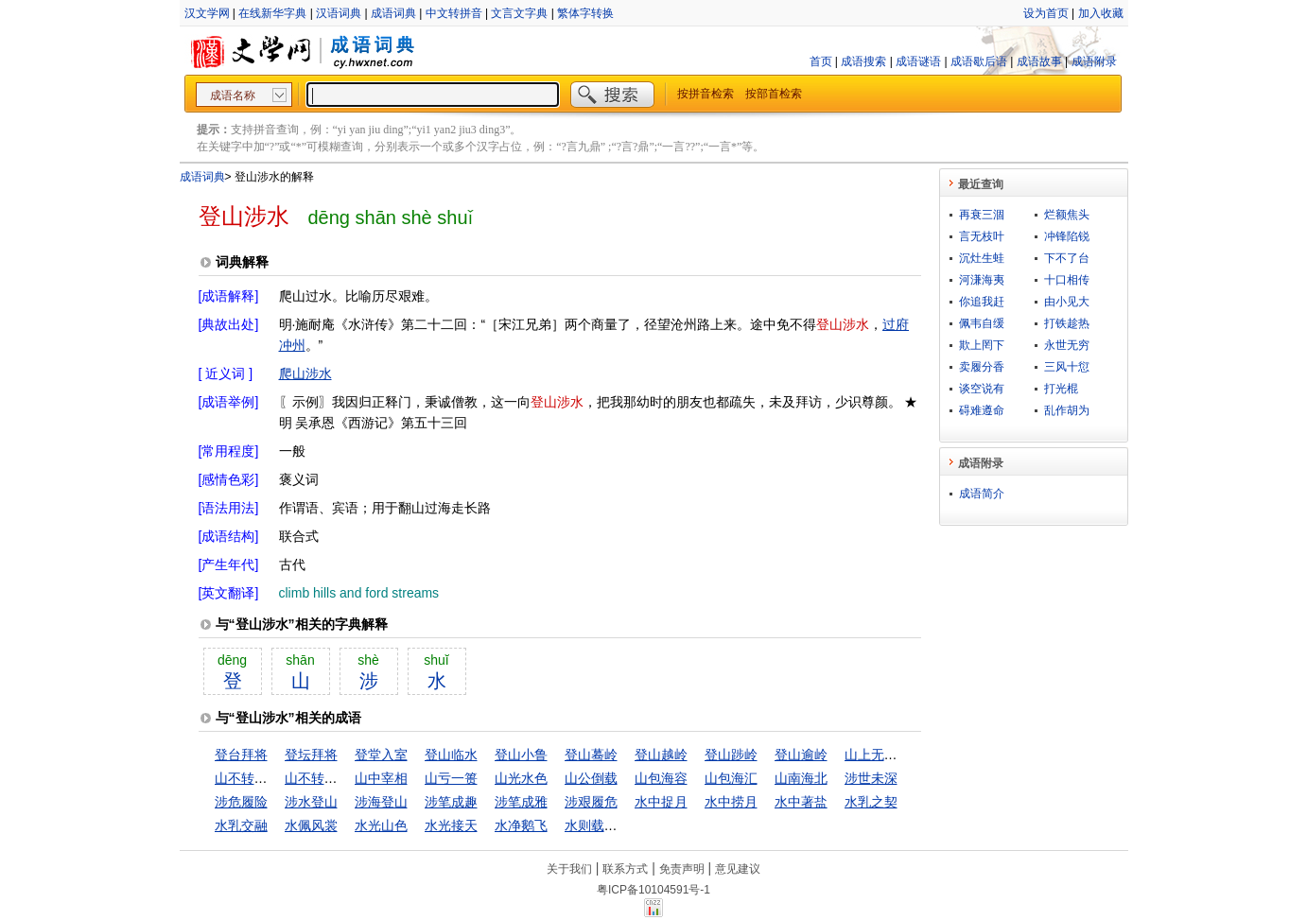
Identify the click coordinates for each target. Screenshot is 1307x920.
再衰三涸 (981, 214)
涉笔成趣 (451, 801)
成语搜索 (863, 61)
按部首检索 (773, 93)
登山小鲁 (521, 754)
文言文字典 (519, 13)
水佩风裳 (311, 825)
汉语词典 (338, 13)
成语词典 (393, 13)
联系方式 (625, 869)
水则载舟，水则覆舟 (624, 825)
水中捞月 (731, 801)
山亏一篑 (451, 778)
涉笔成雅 (521, 801)
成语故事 (1039, 61)
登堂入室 (381, 754)
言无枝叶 (981, 236)
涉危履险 (241, 801)
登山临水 (451, 754)
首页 (821, 61)
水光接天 (451, 825)
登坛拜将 (311, 754)
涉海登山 (381, 801)
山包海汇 (731, 778)
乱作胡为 (1066, 410)
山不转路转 (318, 778)
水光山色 (381, 825)
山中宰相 (381, 778)
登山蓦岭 (591, 754)
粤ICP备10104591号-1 (653, 889)
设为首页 (1046, 13)
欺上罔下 (981, 345)
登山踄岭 (731, 754)
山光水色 (521, 778)
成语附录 (1094, 61)
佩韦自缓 (981, 323)
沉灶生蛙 (981, 258)
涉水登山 (311, 801)
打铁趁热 (1066, 323)
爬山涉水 (305, 373)
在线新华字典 (272, 13)
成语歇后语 (978, 61)
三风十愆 (1066, 366)
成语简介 (981, 493)
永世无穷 (1066, 345)
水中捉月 (661, 801)
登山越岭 (661, 754)
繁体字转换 (585, 13)
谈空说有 (981, 388)
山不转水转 (248, 778)
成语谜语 (918, 61)
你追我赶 (981, 301)
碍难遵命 (981, 410)
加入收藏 (1101, 13)
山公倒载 (591, 778)
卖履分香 (981, 366)
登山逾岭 (801, 754)
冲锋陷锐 (1066, 236)
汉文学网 (207, 13)
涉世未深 (871, 778)
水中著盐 (801, 801)
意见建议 (737, 869)
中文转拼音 (454, 13)
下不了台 (1066, 258)
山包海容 (661, 778)
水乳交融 (241, 825)
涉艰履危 (591, 801)
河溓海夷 (981, 279)
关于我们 (569, 869)
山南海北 (801, 778)
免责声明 (682, 869)
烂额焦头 (1066, 214)
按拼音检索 (705, 93)
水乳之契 (871, 801)
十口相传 (1066, 279)
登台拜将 (241, 754)
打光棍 (1061, 388)
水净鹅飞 (521, 825)
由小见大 (1066, 301)
